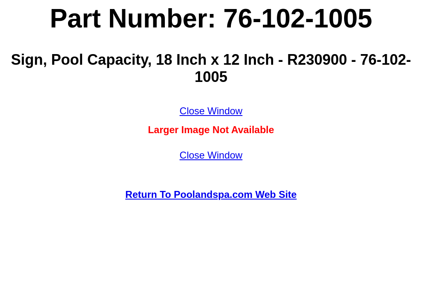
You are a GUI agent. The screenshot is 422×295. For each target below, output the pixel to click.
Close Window (211, 110)
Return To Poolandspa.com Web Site (211, 194)
